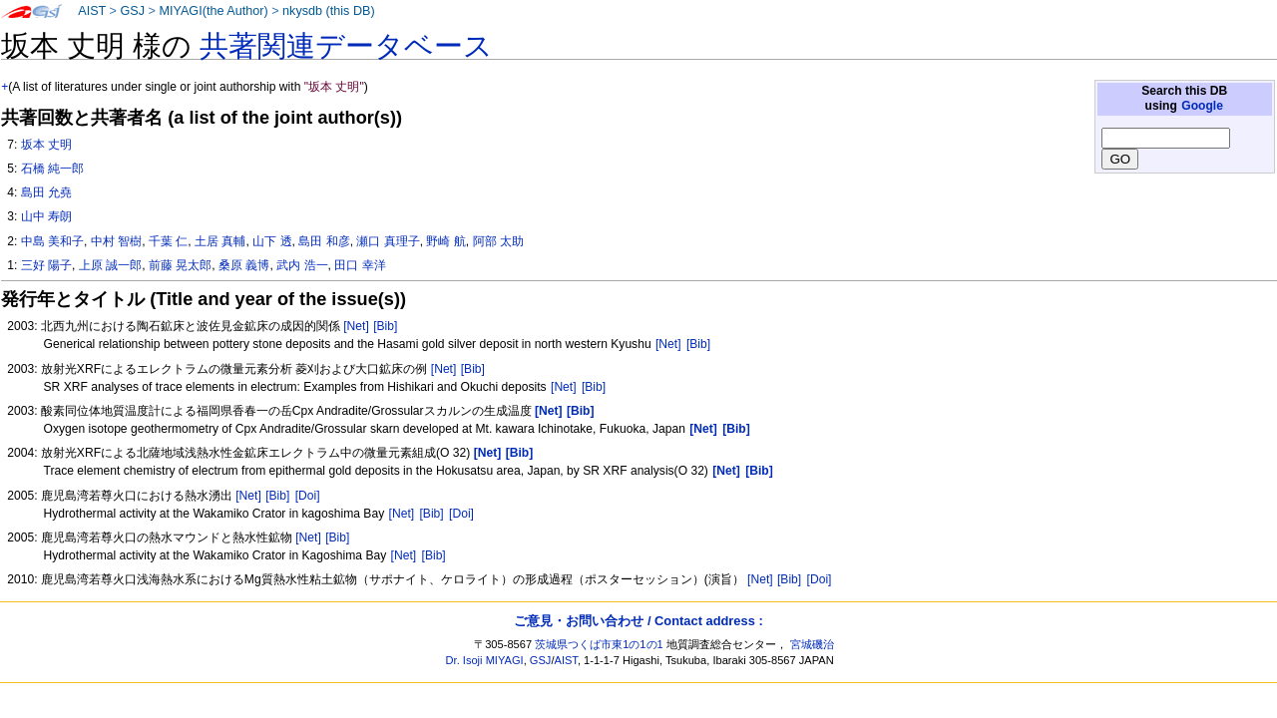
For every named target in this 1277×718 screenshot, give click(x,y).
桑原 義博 (243, 265)
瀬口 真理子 (387, 241)
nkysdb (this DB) (328, 11)
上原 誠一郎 (110, 265)
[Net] (356, 326)
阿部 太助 (498, 241)
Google (1202, 106)
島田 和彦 (323, 241)
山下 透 (271, 241)
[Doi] (307, 496)
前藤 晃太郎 (180, 265)
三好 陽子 (46, 265)
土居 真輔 (220, 241)
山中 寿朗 (46, 216)
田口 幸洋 (359, 265)
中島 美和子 (52, 241)
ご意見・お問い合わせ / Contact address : (638, 620)
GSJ (132, 11)
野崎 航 (445, 241)
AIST (92, 11)
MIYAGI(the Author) (213, 11)
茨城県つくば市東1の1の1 (599, 644)
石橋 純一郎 (52, 169)
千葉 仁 (168, 241)
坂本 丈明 (46, 145)
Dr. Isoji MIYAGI (485, 660)
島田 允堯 (46, 192)
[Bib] (385, 326)
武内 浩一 (301, 265)
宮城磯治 (812, 644)
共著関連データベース (346, 46)
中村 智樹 (116, 241)
